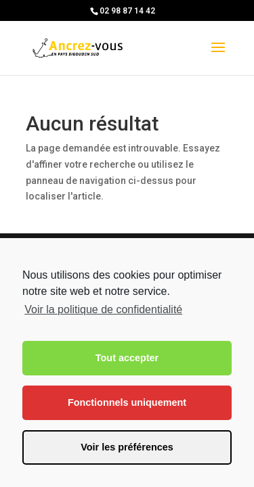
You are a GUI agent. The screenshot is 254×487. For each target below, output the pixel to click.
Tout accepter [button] (127, 357)
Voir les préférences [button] (127, 447)
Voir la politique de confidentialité (103, 309)
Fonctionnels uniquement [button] (127, 402)
